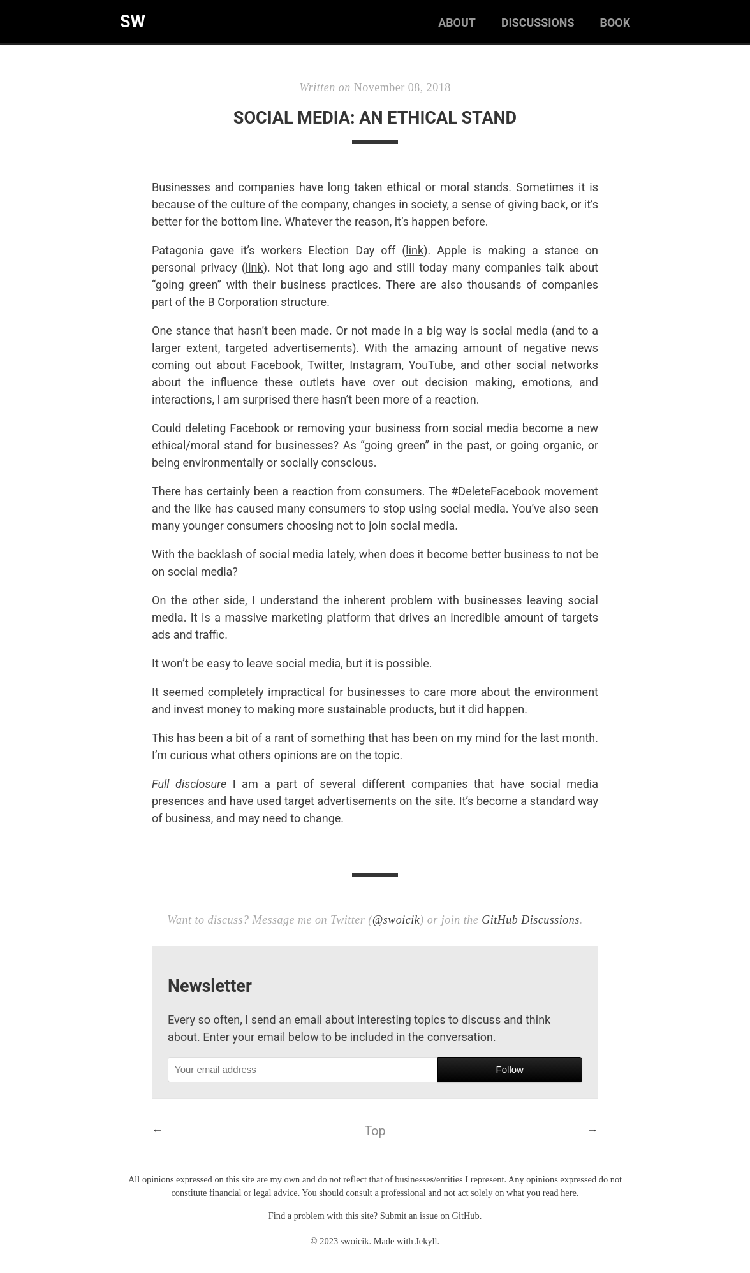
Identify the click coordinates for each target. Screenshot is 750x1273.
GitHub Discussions (531, 919)
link (414, 250)
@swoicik (396, 919)
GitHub (466, 1216)
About (455, 23)
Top (374, 1131)
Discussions (536, 23)
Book (614, 23)
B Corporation (243, 302)
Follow (510, 1069)
